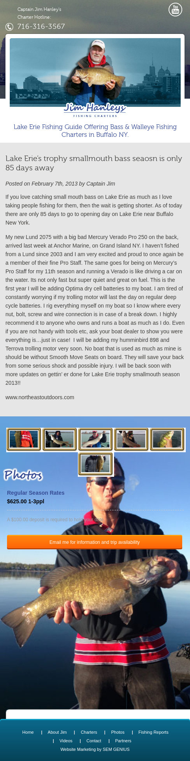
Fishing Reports (154, 732)
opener (157, 7)
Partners (123, 740)
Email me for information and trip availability (94, 542)
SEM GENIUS (116, 749)
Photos (117, 732)
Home (27, 732)
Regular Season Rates (36, 493)
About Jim (57, 732)
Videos (66, 740)
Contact (93, 740)
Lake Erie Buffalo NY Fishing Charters (94, 110)
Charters (89, 732)
